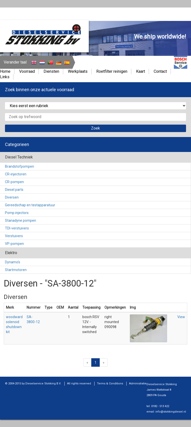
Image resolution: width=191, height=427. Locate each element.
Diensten (51, 71)
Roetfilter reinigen (111, 71)
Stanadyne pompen (20, 220)
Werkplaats (78, 71)
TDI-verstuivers (17, 228)
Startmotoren (16, 270)
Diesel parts (14, 190)
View (181, 317)
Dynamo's (12, 262)
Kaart (140, 71)
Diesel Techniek (19, 157)
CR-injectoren (15, 174)
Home (5, 71)
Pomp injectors (17, 213)
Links (4, 76)
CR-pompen (14, 182)
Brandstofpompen (19, 166)
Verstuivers (14, 236)
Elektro (11, 252)
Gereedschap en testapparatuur (30, 205)
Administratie (137, 383)
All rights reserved (79, 383)
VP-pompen (14, 244)
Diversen (12, 197)
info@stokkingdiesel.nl (170, 411)
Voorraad (27, 71)
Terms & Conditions (110, 383)
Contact (160, 71)
